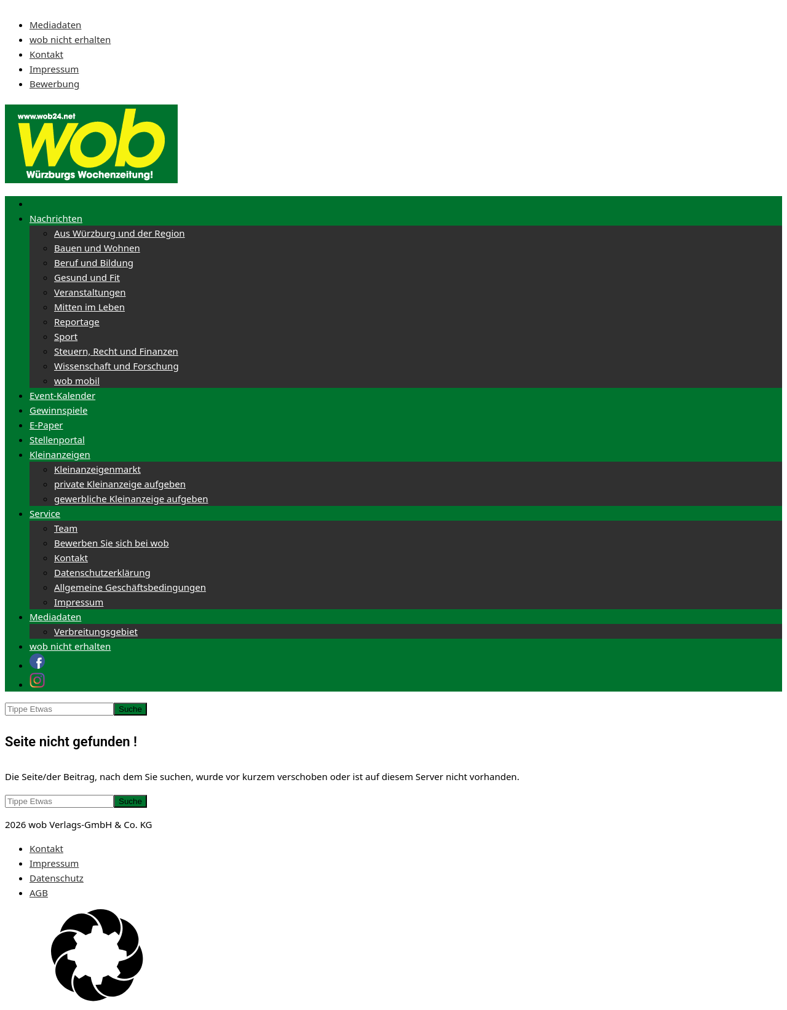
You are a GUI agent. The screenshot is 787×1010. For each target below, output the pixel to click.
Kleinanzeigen (60, 454)
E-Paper (46, 425)
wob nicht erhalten (70, 39)
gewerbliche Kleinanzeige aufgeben (131, 498)
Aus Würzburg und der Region (119, 233)
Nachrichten (56, 218)
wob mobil (77, 380)
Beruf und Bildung (93, 262)
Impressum (54, 69)
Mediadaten (55, 24)
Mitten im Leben (89, 307)
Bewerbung (54, 83)
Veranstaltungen (90, 292)
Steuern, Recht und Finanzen (116, 351)
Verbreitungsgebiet (96, 631)
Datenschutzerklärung (102, 572)
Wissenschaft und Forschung (116, 366)
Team (65, 528)
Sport (65, 336)
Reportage (77, 321)
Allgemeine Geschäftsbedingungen (130, 587)
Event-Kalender (62, 395)
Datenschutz (57, 878)
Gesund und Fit (87, 277)
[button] (393, 957)
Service (45, 513)
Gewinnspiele (58, 410)
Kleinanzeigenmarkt (97, 469)
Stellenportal (57, 439)
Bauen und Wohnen (97, 248)
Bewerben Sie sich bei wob (111, 543)
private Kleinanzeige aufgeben (120, 484)
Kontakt (46, 54)
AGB (39, 892)
